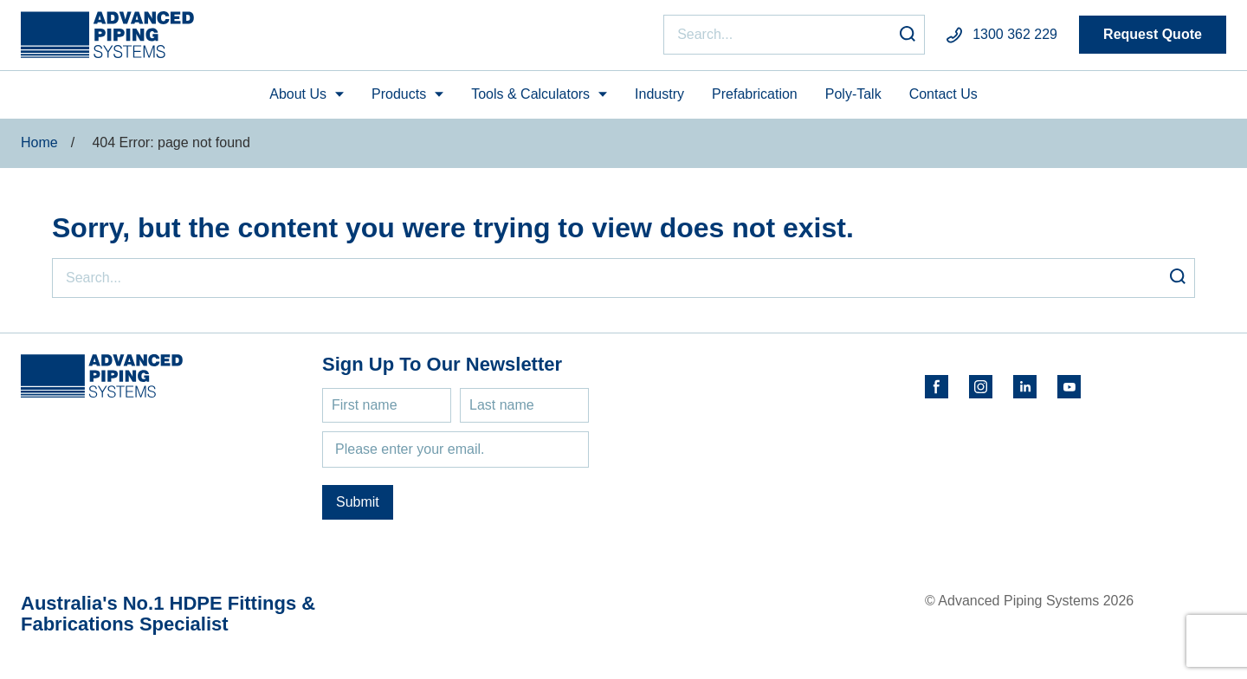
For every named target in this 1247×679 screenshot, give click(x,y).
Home (39, 142)
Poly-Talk (853, 94)
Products (399, 94)
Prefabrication (755, 94)
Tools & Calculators (530, 94)
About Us (297, 94)
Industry (659, 94)
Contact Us (943, 94)
